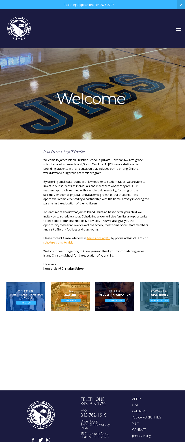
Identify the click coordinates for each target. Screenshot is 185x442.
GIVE (135, 405)
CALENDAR (139, 411)
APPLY (136, 399)
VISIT (135, 423)
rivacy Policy (143, 435)
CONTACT (138, 429)
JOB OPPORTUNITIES (146, 417)
